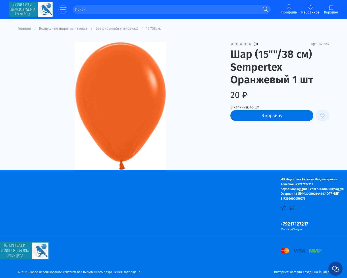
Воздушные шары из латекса (63, 28)
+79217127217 (294, 224)
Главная (24, 28)
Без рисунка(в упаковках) (117, 28)
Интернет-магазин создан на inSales (301, 272)
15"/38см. (153, 28)
